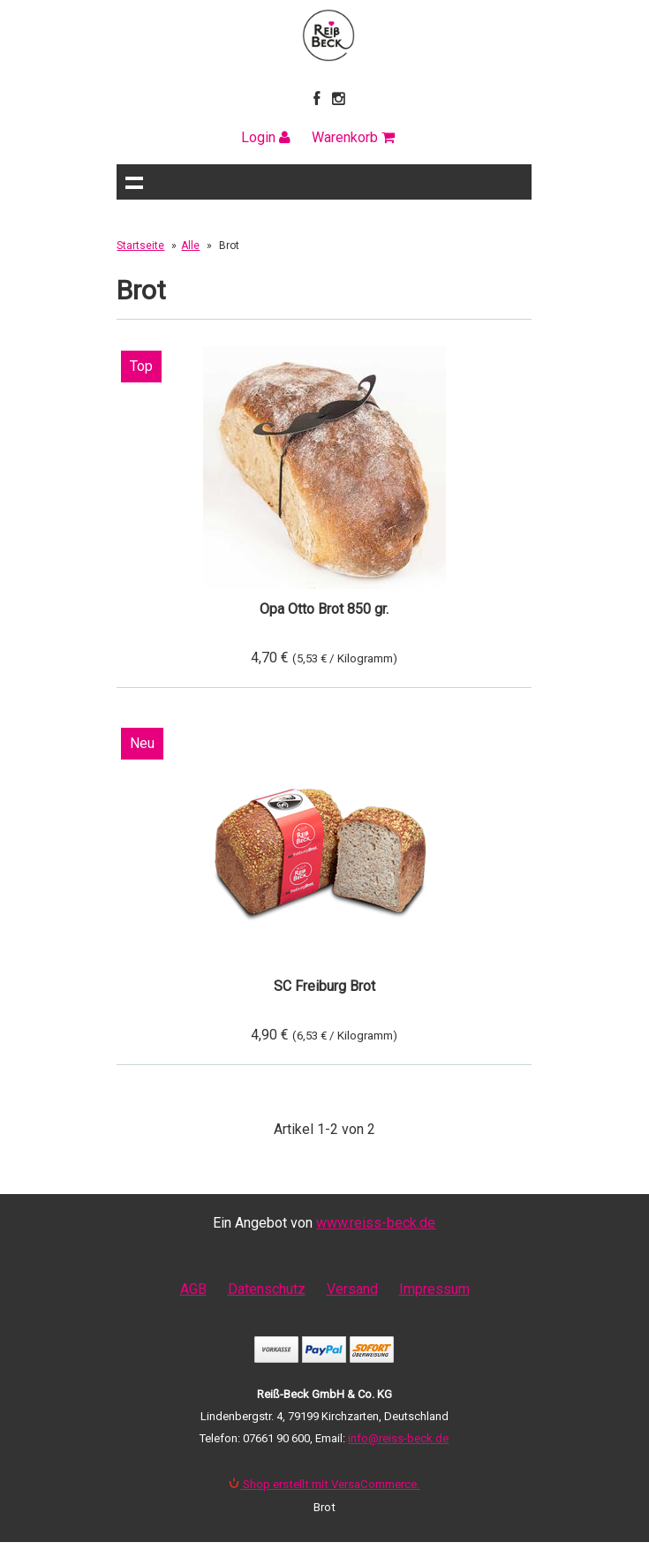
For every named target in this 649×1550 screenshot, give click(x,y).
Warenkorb (353, 137)
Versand (352, 1289)
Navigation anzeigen (134, 182)
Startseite (140, 245)
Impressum (434, 1289)
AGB (193, 1289)
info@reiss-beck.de (398, 1438)
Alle (190, 245)
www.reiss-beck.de (375, 1222)
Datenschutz (267, 1289)
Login (266, 137)
